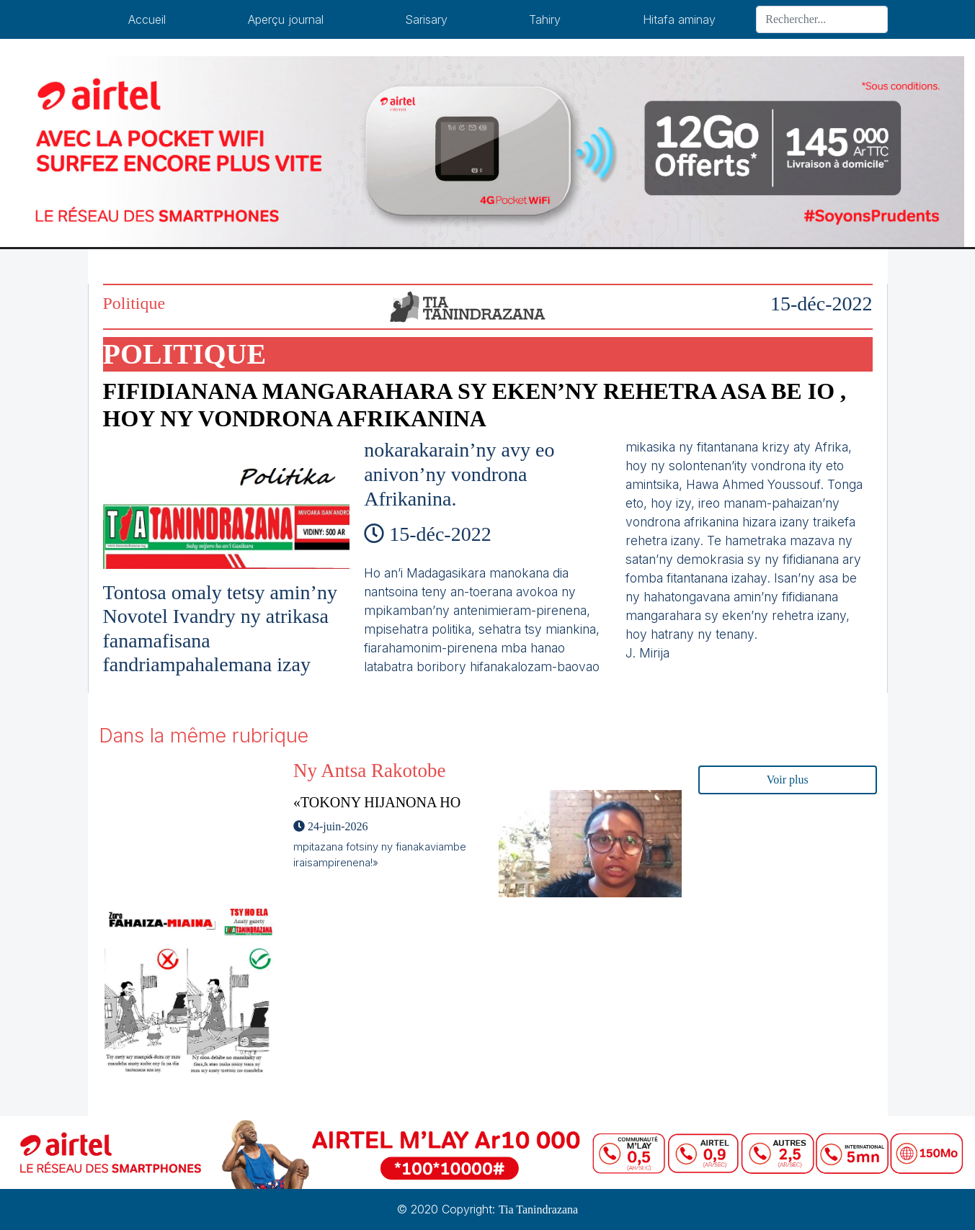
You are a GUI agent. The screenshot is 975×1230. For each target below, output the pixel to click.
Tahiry (545, 19)
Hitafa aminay (679, 19)
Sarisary (426, 19)
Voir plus (788, 779)
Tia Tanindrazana (538, 1209)
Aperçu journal (286, 19)
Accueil (147, 19)
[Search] (821, 19)
